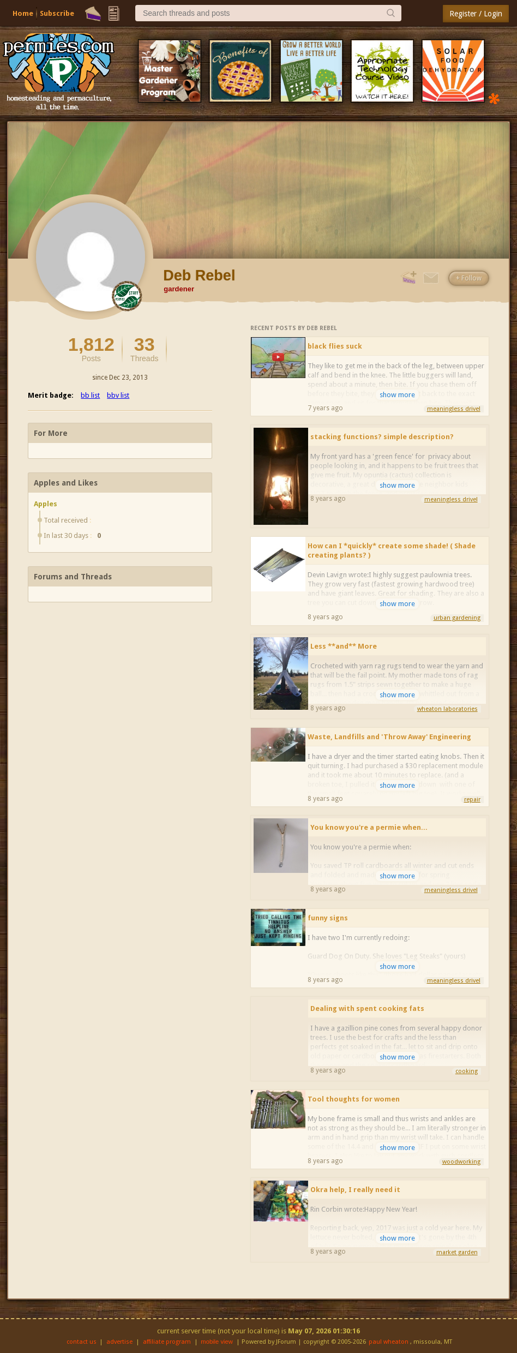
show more (397, 395)
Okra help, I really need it (355, 1190)
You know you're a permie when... (369, 827)
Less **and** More (343, 646)
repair (472, 799)
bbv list (118, 395)
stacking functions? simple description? (382, 437)
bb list (90, 395)
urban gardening (457, 617)
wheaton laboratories (447, 709)
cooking (466, 1071)
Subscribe (57, 13)
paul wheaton (388, 1341)
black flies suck (335, 346)
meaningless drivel (453, 408)
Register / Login (475, 13)
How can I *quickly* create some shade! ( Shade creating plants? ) (392, 550)
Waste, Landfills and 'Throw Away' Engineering (389, 737)
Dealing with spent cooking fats (367, 1008)
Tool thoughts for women (354, 1099)
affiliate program (167, 1341)
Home (23, 13)
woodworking (461, 1161)
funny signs (328, 918)
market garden (457, 1252)
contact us (82, 1341)
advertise (119, 1341)
